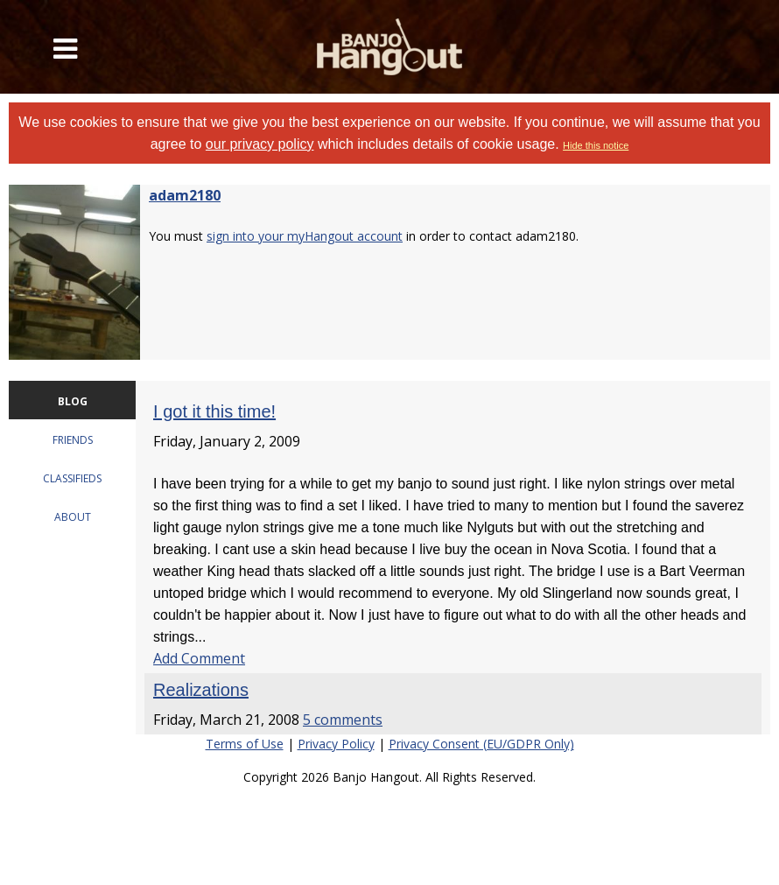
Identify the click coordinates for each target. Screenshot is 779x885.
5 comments (342, 719)
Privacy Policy (336, 743)
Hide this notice (595, 145)
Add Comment (199, 658)
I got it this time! (214, 411)
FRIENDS (73, 439)
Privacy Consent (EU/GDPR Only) (481, 743)
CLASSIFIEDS (72, 478)
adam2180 (185, 195)
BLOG (73, 401)
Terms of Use (245, 743)
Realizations (201, 689)
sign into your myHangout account (305, 236)
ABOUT (72, 516)
